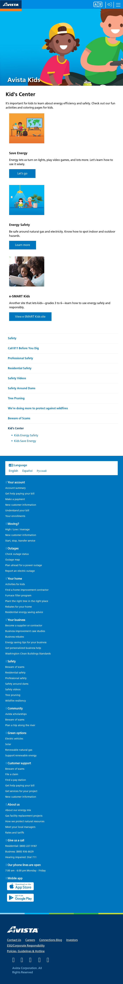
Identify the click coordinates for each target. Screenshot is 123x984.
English (13, 471)
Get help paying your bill (19, 493)
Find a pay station (15, 779)
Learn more (22, 245)
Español (27, 471)
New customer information (20, 504)
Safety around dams (16, 683)
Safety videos (12, 689)
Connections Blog (50, 940)
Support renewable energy (21, 755)
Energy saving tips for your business (25, 642)
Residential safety (15, 672)
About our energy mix (18, 810)
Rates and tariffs (14, 832)
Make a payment (15, 499)
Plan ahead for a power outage (23, 565)
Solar (8, 744)
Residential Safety (19, 368)
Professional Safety (20, 358)
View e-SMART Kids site (30, 316)
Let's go (22, 173)
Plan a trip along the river (20, 725)
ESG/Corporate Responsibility (26, 945)
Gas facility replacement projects (23, 815)
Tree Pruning (16, 398)
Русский (42, 471)
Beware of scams (14, 667)
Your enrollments (15, 516)
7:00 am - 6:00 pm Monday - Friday (25, 870)
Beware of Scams (19, 418)
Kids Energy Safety (26, 435)
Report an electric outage (20, 570)
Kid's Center (16, 428)
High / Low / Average (17, 529)
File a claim (11, 774)
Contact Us (14, 940)
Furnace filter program (18, 595)
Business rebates (14, 636)
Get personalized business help (23, 648)
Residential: (22, 846)
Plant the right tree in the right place (26, 601)
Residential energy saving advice (24, 612)
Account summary (15, 488)
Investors (72, 940)
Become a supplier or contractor (23, 625)
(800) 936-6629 (24, 851)
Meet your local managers (20, 827)
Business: (21, 851)
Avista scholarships (16, 714)
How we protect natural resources (24, 821)
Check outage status (17, 554)
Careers (30, 940)
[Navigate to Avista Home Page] (11, 8)
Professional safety (16, 678)
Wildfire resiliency (15, 700)
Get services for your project (21, 791)
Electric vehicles (14, 738)
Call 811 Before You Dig (23, 348)
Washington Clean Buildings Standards (28, 653)
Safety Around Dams (21, 388)
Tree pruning (12, 695)
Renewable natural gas (18, 749)
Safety (12, 338)
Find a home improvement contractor (26, 589)
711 (34, 857)
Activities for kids (15, 584)
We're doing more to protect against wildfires (38, 408)
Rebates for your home (18, 606)
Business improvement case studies (25, 631)
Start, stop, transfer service (20, 540)
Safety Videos (17, 378)
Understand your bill (17, 510)
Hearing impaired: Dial (22, 857)
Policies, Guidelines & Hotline (26, 951)
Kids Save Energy (25, 441)
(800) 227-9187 (28, 846)
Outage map (12, 559)
